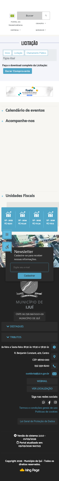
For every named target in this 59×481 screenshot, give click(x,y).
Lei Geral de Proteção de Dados (37, 421)
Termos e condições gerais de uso (38, 407)
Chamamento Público (36, 52)
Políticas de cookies (46, 411)
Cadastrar (29, 275)
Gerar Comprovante (17, 71)
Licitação (18, 52)
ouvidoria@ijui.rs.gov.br (37, 374)
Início (7, 52)
